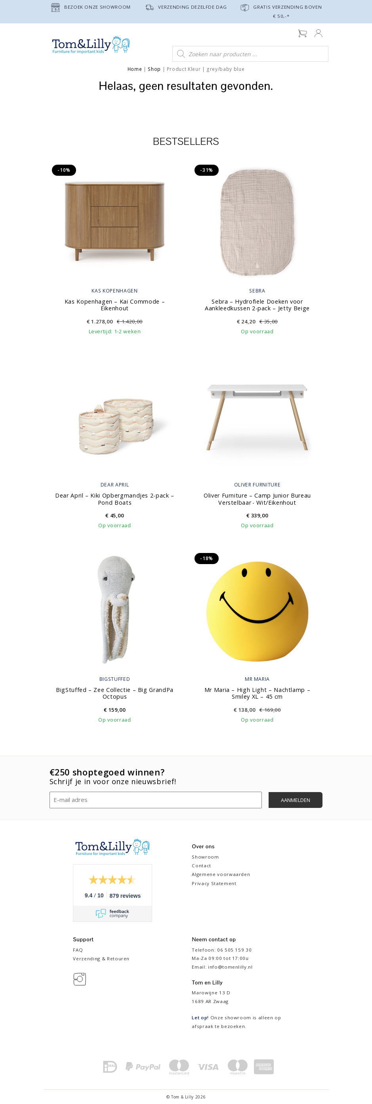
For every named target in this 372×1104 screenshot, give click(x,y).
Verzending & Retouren (101, 958)
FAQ (78, 950)
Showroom (205, 857)
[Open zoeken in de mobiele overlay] (250, 54)
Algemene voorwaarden (221, 874)
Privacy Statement (214, 883)
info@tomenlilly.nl (230, 967)
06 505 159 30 (234, 950)
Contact (201, 865)
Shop (154, 69)
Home (135, 69)
